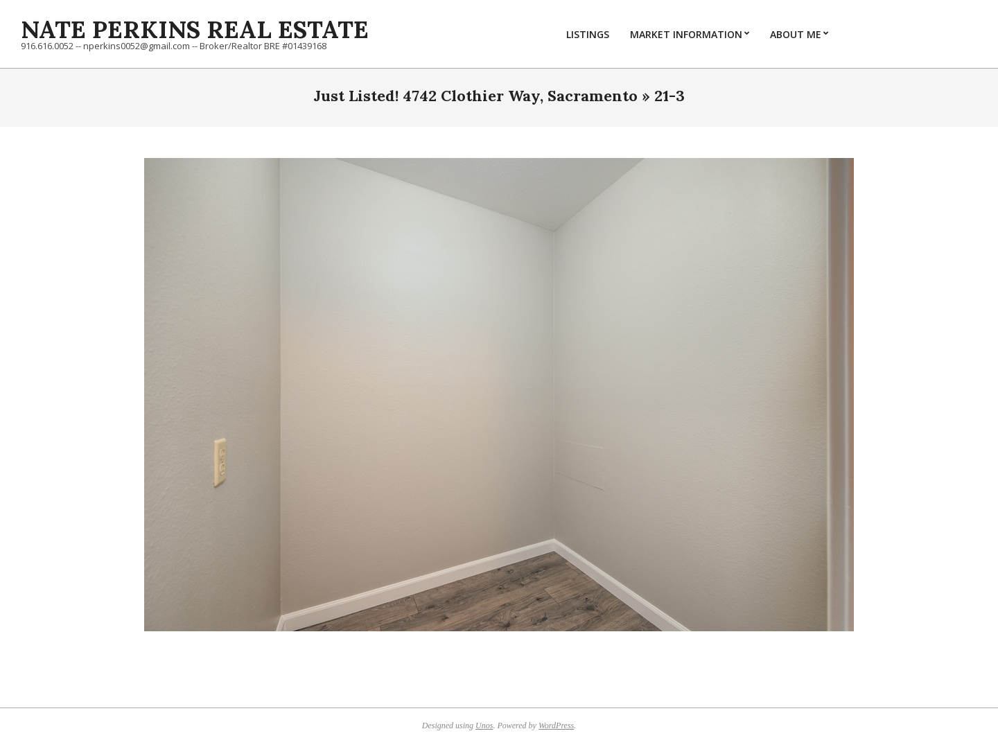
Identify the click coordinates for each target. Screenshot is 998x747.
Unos (484, 725)
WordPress (556, 725)
